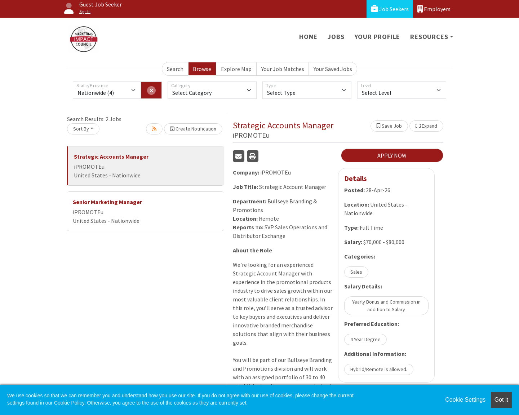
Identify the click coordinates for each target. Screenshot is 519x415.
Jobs (336, 36)
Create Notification (193, 128)
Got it (501, 400)
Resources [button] (429, 36)
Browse (202, 68)
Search (175, 68)
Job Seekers (390, 8)
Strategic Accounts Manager (111, 156)
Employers (434, 8)
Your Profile (377, 36)
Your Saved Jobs (333, 68)
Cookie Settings (465, 400)
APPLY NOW (392, 155)
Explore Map (236, 68)
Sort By (81, 128)
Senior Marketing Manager (107, 202)
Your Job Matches (282, 68)
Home (308, 36)
